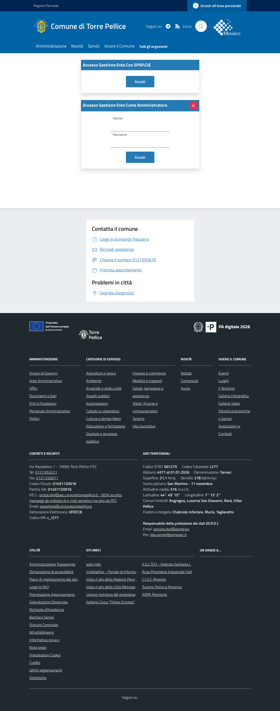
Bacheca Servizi (41, 617)
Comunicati (189, 381)
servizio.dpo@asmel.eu (171, 529)
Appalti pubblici (98, 396)
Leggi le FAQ (39, 587)
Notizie (186, 373)
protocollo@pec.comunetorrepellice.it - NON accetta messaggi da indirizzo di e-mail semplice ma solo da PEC (75, 497)
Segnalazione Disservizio (48, 602)
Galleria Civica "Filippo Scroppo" (110, 602)
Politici (34, 418)
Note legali (37, 647)
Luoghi (223, 381)
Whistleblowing (41, 632)
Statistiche (37, 677)
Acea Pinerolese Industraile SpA (167, 572)
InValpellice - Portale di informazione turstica (121, 572)
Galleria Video (229, 403)
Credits (34, 662)
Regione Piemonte (46, 5)
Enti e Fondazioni (42, 403)
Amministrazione (51, 46)
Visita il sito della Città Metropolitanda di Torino (123, 587)
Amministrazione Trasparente (52, 564)
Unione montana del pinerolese (110, 594)
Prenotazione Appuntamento (52, 594)
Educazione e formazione (105, 426)
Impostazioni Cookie (45, 655)
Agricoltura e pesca (101, 373)
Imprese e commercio (149, 373)
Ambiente (94, 381)
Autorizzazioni (97, 403)
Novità (77, 46)
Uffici (33, 388)
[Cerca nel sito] (201, 26)
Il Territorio (226, 388)
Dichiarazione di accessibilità (51, 572)
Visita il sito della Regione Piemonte (114, 579)
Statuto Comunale (43, 625)
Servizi (94, 46)
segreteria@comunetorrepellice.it (66, 506)
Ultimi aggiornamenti (45, 670)
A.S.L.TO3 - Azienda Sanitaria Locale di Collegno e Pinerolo (188, 564)
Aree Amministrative (45, 381)
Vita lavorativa (144, 426)
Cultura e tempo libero (103, 418)
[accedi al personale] (217, 5)
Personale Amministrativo (49, 411)
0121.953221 (46, 472)
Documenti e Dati (43, 396)
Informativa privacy (44, 640)
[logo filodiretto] (230, 26)
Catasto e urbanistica (102, 411)
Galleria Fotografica (233, 396)
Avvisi (185, 388)
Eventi (223, 373)
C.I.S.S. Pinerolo (154, 579)
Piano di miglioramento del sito (53, 579)
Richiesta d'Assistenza (46, 609)
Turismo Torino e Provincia (162, 587)
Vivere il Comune (119, 46)
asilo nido (93, 564)
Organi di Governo (43, 373)
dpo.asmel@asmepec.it (168, 534)
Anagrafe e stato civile (103, 388)
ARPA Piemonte (154, 594)
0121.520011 (47, 478)
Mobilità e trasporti (147, 381)
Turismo (138, 418)
